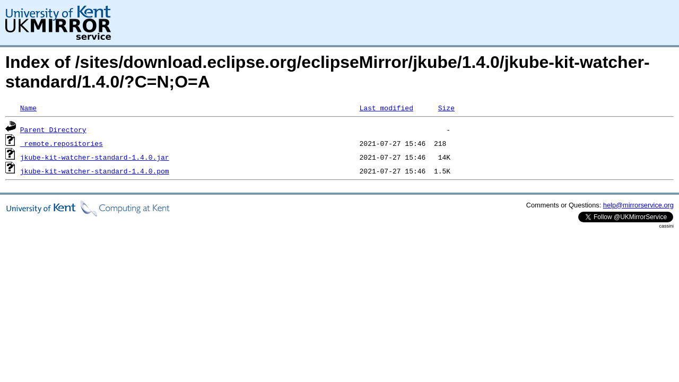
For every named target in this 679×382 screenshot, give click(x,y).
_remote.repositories (61, 143)
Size (446, 107)
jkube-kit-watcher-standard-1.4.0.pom (94, 171)
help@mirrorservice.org (638, 205)
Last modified (386, 107)
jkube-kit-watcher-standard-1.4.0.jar (94, 157)
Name (28, 107)
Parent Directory (53, 129)
